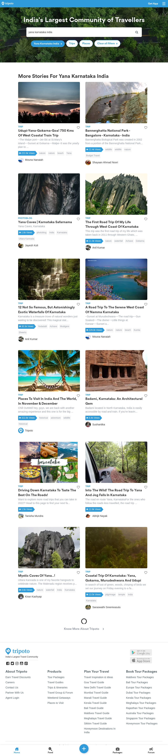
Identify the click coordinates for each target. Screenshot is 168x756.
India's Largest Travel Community (21, 657)
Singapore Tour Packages (140, 718)
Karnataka (62, 232)
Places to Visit (55, 702)
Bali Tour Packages (137, 682)
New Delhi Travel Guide (97, 687)
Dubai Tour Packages (138, 692)
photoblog (42, 232)
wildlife (108, 149)
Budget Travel (93, 155)
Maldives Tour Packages (140, 677)
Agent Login (12, 697)
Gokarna (140, 241)
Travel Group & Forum (60, 692)
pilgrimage (110, 594)
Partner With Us (14, 692)
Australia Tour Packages (140, 713)
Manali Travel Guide (95, 697)
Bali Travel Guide (94, 708)
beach (61, 153)
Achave (129, 241)
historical (43, 418)
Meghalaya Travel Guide (98, 718)
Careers (10, 682)
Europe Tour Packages (139, 687)
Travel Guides (55, 682)
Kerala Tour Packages (138, 697)
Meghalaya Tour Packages (141, 702)
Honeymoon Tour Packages (142, 723)
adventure (55, 418)
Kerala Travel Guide (95, 702)
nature (42, 153)
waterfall (119, 241)
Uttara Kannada (26, 238)
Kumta (137, 330)
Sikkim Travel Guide (95, 723)
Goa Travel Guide (94, 682)
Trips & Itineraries (57, 687)
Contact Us (11, 687)
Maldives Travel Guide (97, 713)
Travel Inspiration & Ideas (98, 677)
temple (121, 594)
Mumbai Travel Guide (96, 692)
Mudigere (64, 326)
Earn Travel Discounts (18, 677)
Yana (69, 153)
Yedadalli (42, 326)
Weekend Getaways (58, 697)
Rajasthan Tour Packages (140, 708)
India (51, 232)
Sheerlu (22, 332)
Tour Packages (55, 677)
